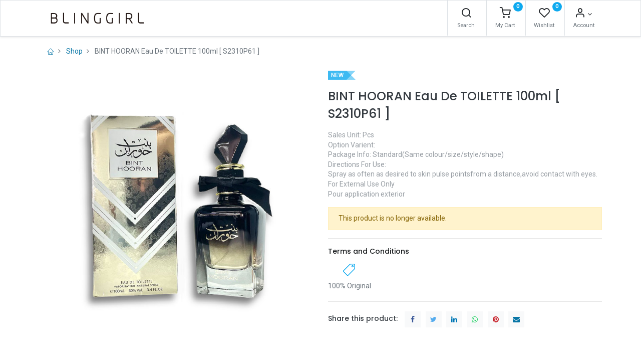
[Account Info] (583, 14)
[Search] (466, 14)
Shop (74, 51)
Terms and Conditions (368, 251)
